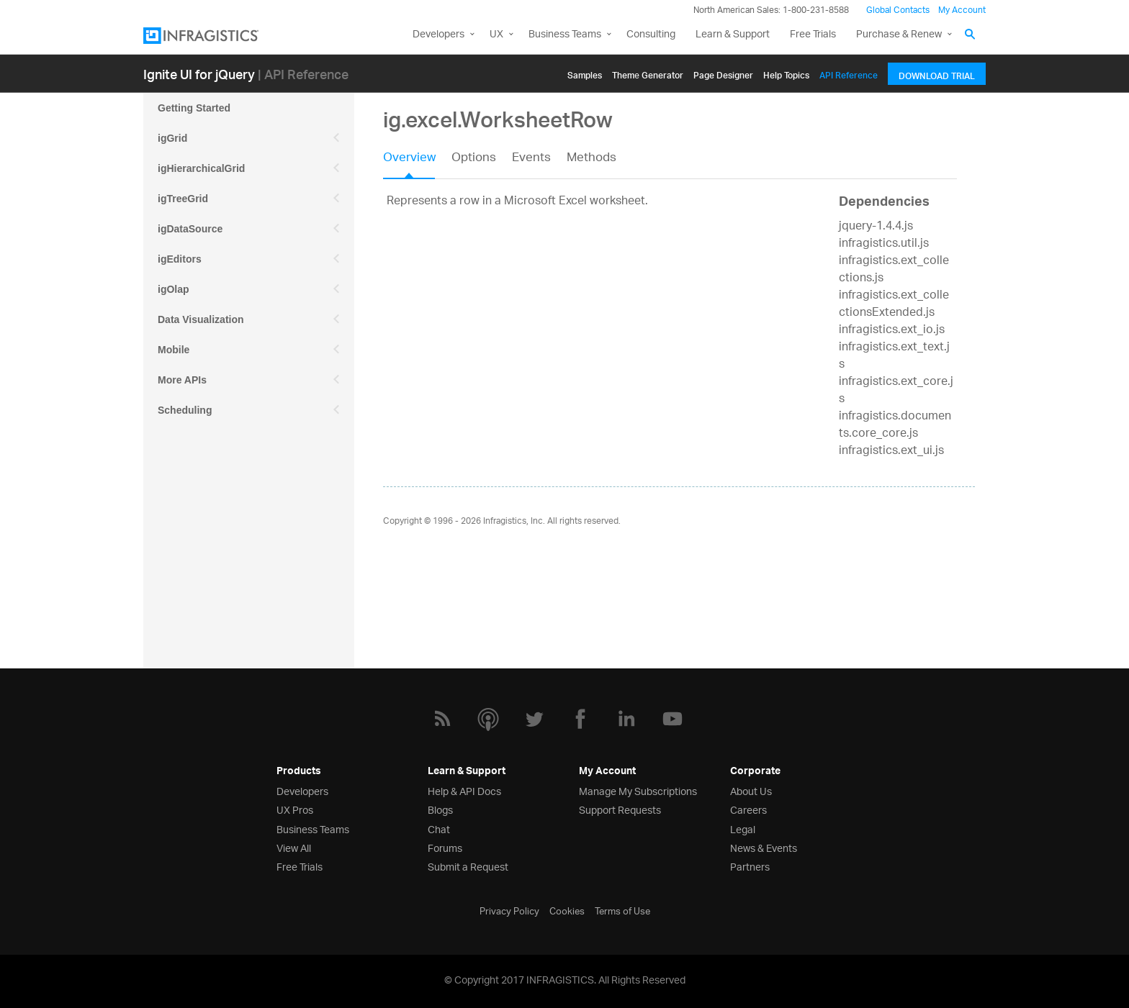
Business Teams (564, 35)
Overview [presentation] (409, 159)
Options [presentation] (473, 159)
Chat (439, 828)
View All (293, 847)
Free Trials (813, 35)
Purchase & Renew (899, 35)
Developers (438, 35)
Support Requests (620, 809)
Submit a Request (468, 866)
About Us (751, 790)
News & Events (763, 847)
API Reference (848, 73)
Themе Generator (647, 73)
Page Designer (723, 73)
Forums (445, 847)
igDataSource (190, 229)
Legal (742, 828)
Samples (584, 73)
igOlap (173, 289)
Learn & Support (733, 35)
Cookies (567, 910)
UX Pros (294, 809)
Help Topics (786, 73)
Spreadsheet (188, 440)
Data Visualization (201, 319)
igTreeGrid (183, 198)
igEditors (180, 259)
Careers (748, 809)
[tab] (417, 162)
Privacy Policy (509, 910)
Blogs (440, 809)
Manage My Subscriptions (638, 790)
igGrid (172, 138)
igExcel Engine (194, 470)
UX (496, 35)
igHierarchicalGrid (201, 168)
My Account (962, 10)
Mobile (173, 349)
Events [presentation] (531, 159)
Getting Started (194, 108)
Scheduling (185, 410)
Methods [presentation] (591, 159)
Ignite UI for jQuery (199, 74)
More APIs (182, 380)
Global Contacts (898, 10)
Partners (750, 866)
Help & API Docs (464, 790)
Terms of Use (622, 910)
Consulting (650, 35)
